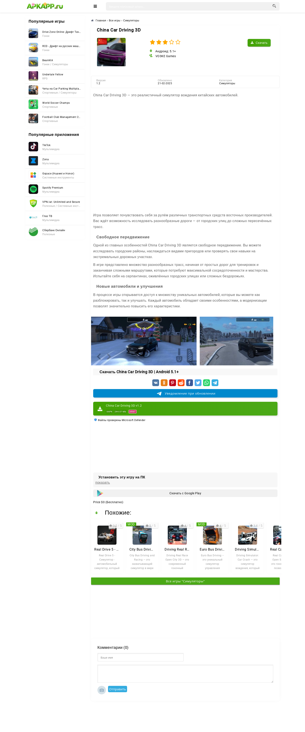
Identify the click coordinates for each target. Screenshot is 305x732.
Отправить (117, 689)
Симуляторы (227, 83)
